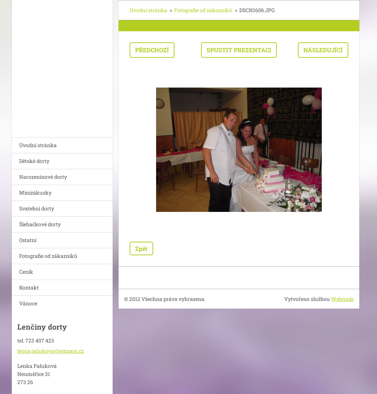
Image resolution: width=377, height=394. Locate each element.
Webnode (342, 298)
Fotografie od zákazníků (48, 255)
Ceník (26, 271)
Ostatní (27, 240)
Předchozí (152, 50)
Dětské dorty (34, 160)
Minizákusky (35, 192)
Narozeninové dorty (43, 176)
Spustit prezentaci (239, 50)
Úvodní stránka (38, 145)
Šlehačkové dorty (40, 224)
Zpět (141, 248)
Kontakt (29, 287)
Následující (323, 50)
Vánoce (28, 303)
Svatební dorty (36, 208)
